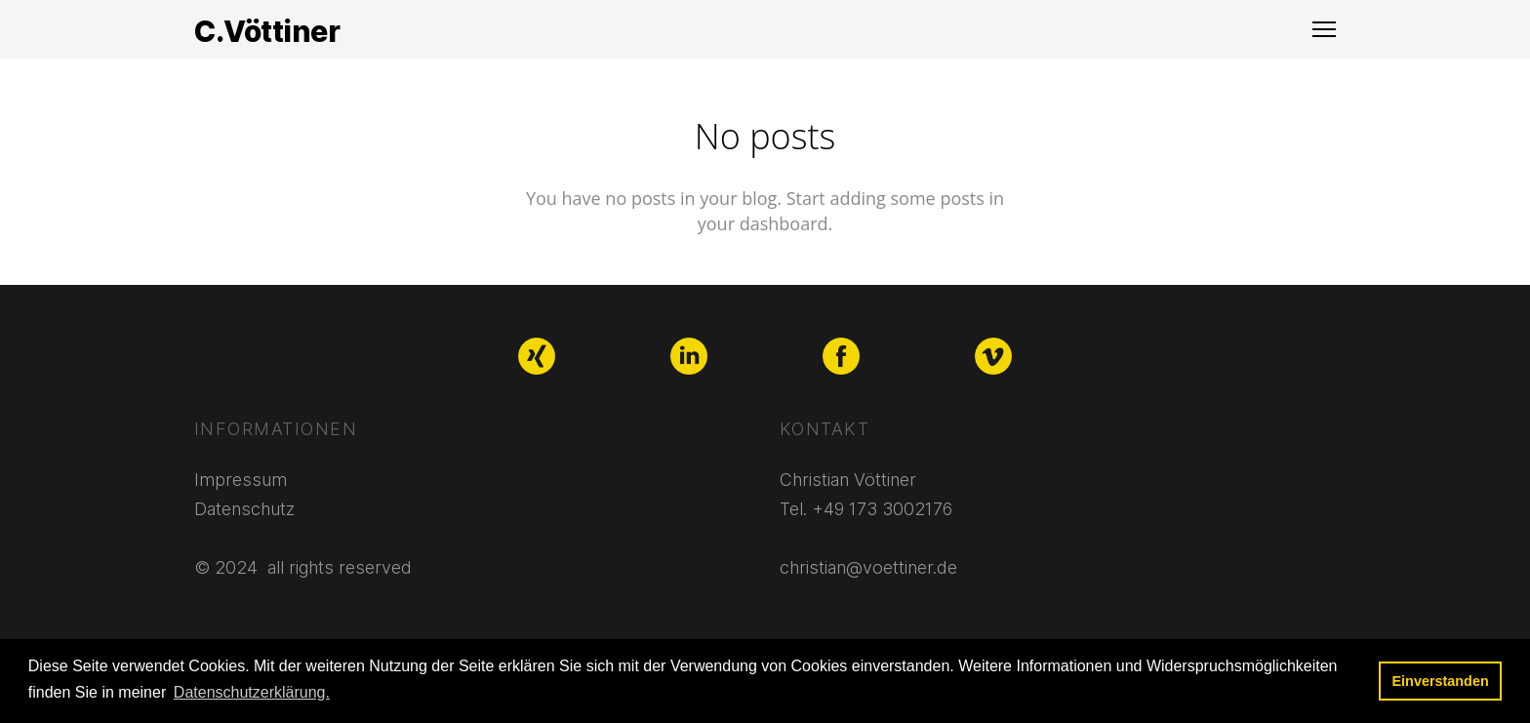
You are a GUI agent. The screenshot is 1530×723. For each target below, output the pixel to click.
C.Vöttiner (267, 31)
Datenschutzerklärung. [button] (252, 692)
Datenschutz (244, 509)
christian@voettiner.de (868, 567)
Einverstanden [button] (1440, 681)
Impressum (240, 479)
